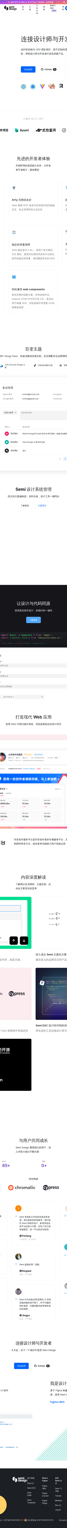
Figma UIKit (44, 1487)
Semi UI (30, 1483)
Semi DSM (29, 1494)
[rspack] (54, 86)
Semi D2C (31, 1488)
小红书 (58, 1510)
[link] (10, 8)
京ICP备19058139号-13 (13, 1520)
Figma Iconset (45, 1494)
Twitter (58, 1496)
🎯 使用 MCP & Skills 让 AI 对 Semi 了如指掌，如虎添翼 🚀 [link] (34, 2)
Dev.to (58, 1505)
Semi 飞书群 (58, 1489)
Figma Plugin (44, 1501)
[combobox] (10, 412)
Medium (58, 1500)
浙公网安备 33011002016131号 (40, 1520)
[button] (64, 2)
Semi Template (31, 1501)
